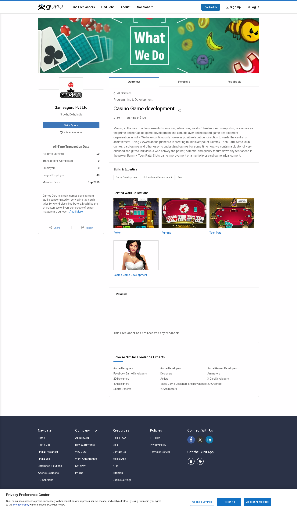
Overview (134, 81)
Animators (213, 373)
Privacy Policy (158, 444)
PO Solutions (45, 479)
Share (54, 228)
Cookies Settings (202, 501)
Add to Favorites (71, 133)
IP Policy (155, 437)
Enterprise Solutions (50, 465)
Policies (156, 430)
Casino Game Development (130, 274)
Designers (166, 373)
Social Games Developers (222, 368)
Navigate (45, 430)
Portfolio (184, 81)
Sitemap (118, 472)
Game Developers (171, 368)
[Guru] (50, 7)
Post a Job (211, 7)
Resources (121, 430)
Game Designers (123, 368)
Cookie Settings (122, 479)
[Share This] (179, 110)
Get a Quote (71, 125)
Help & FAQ (119, 437)
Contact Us (119, 451)
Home (41, 437)
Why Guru (81, 451)
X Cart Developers (218, 378)
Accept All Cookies (257, 501)
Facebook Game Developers (130, 373)
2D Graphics (214, 383)
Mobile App (119, 458)
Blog (115, 444)
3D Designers (121, 383)
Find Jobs (108, 7)
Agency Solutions (48, 472)
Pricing (79, 472)
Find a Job (44, 458)
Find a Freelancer (48, 451)
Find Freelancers (83, 7)
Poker (117, 232)
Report (87, 227)
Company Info (86, 430)
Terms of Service (160, 451)
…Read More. (75, 211)
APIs (115, 465)
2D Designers (121, 378)
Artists (164, 378)
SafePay (80, 465)
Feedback (234, 81)
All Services (122, 93)
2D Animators (168, 388)
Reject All (229, 501)
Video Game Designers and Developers (183, 383)
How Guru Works (85, 444)
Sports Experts (122, 388)
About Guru (82, 437)
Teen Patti (215, 232)
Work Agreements (86, 458)
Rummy (166, 232)
